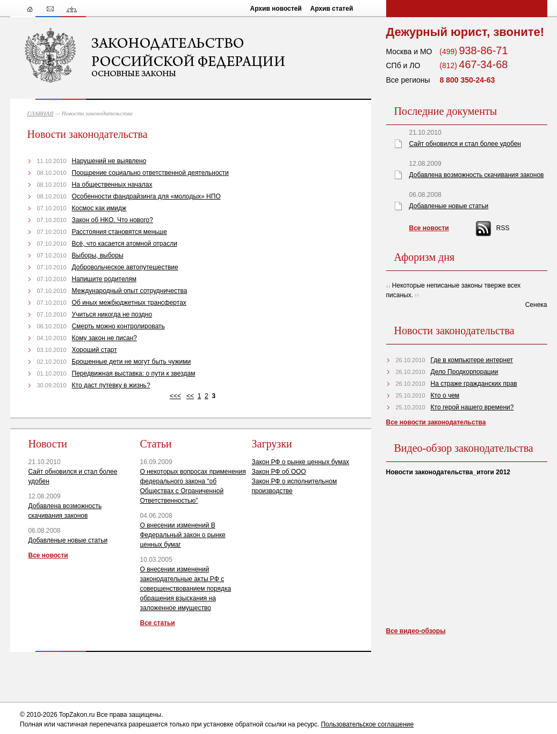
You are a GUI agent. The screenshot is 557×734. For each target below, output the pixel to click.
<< (190, 396)
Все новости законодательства (436, 422)
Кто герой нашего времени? (472, 407)
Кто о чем (445, 395)
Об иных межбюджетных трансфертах (129, 302)
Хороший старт (94, 350)
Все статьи (157, 623)
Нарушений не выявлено (109, 161)
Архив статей (331, 8)
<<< (175, 396)
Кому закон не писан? (104, 338)
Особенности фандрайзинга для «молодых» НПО (146, 196)
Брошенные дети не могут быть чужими (131, 361)
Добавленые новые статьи (68, 540)
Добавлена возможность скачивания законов (476, 175)
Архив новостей (276, 8)
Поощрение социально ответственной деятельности (150, 173)
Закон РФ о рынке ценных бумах (301, 462)
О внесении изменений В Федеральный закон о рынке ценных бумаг (183, 535)
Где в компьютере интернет (472, 360)
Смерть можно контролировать (118, 326)
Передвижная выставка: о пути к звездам (134, 373)
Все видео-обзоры (416, 631)
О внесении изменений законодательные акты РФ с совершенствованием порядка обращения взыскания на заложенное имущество (186, 589)
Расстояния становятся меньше (119, 232)
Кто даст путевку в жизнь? (111, 385)
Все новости (48, 555)
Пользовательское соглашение (367, 724)
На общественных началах (112, 184)
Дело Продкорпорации (464, 372)
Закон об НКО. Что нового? (112, 220)
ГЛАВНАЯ (40, 113)
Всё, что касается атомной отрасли (124, 243)
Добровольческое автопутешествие (125, 267)
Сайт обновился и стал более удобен (465, 144)
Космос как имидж (99, 208)
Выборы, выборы (98, 255)
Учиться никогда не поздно (112, 314)
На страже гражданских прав (474, 383)
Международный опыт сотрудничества (129, 291)
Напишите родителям (104, 279)
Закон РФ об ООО (279, 471)
